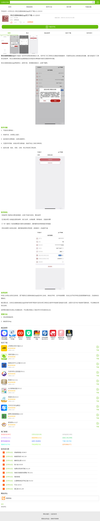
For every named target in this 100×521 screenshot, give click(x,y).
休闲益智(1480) (67, 434)
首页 (9, 7)
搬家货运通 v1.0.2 (20, 460)
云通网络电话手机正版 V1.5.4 (23, 481)
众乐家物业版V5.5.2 (15, 388)
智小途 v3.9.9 (18, 464)
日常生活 (11, 11)
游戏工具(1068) (67, 438)
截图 (9, 33)
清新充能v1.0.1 (13, 354)
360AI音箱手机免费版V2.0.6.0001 (4, 335)
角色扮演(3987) (6, 434)
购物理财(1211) (36, 438)
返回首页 (54, 514)
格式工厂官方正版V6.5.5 (12, 335)
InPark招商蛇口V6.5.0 (45, 335)
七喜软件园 (5, 2)
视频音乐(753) (5, 444)
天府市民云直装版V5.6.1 (16, 371)
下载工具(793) (66, 441)
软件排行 (89, 33)
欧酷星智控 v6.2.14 (20, 456)
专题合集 (88, 7)
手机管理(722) (36, 444)
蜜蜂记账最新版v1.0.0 (15, 414)
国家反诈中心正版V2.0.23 (17, 363)
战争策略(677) (66, 444)
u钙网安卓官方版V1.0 (15, 346)
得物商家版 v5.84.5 (20, 452)
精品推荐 (47, 33)
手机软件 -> (4, 11)
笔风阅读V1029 (69, 335)
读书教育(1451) (6, 438)
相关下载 (68, 33)
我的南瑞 (17, 476)
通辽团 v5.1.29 (19, 489)
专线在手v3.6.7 (53, 335)
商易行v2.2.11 (13, 380)
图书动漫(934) (5, 441)
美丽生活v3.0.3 (13, 397)
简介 (27, 33)
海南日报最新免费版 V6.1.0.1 (23, 472)
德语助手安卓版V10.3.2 (36, 335)
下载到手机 (50, 27)
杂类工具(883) (36, 441)
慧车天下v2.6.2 (20, 335)
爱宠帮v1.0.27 (13, 422)
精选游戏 (29, 7)
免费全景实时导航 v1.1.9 (22, 468)
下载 (97, 348)
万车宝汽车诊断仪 (14, 405)
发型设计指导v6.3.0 (61, 335)
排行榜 (69, 7)
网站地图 (46, 514)
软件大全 (49, 7)
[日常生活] (9, 452)
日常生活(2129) (36, 434)
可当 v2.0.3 (17, 485)
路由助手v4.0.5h (28, 335)
